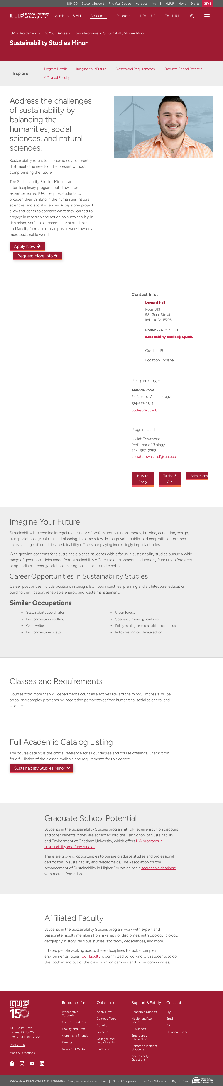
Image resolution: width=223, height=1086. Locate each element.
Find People (105, 1049)
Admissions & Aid (68, 16)
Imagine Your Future (91, 69)
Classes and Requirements (135, 69)
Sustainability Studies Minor (39, 768)
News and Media (73, 1049)
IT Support (139, 1029)
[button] (207, 15)
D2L (169, 1025)
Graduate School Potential (183, 69)
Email (170, 1019)
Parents (67, 1042)
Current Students (74, 1022)
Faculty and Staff (73, 1029)
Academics (98, 16)
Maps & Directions (22, 1053)
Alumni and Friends (75, 1035)
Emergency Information (139, 1037)
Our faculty (90, 956)
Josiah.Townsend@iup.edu (154, 456)
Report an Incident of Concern (144, 1047)
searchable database (158, 868)
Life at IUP (147, 16)
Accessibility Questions (140, 1057)
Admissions (199, 476)
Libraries (102, 1032)
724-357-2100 (30, 1037)
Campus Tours (107, 1019)
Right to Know (180, 1081)
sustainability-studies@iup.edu (169, 337)
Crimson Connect (178, 1032)
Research (124, 16)
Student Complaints (124, 1081)
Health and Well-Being (143, 1020)
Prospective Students (70, 1013)
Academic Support (144, 1012)
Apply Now (27, 246)
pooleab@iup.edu (145, 410)
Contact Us (17, 1045)
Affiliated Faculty (56, 78)
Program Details (55, 69)
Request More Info (37, 255)
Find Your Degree (55, 33)
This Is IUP (172, 16)
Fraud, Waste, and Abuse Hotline (87, 1081)
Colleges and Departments (106, 1040)
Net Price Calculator (154, 1081)
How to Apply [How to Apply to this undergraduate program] (142, 479)
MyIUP (170, 1012)
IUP (12, 33)
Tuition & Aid (170, 479)
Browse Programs (85, 33)
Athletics (103, 1025)
